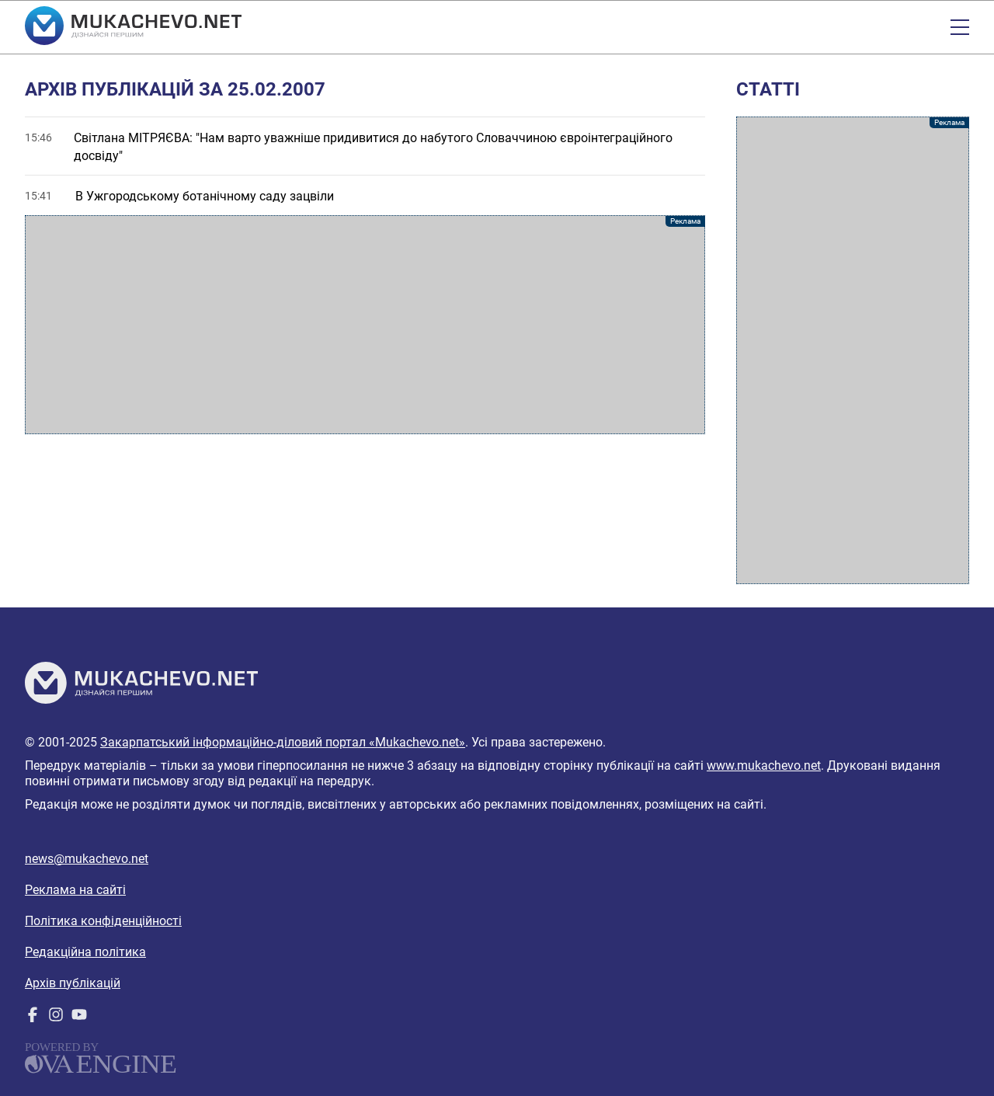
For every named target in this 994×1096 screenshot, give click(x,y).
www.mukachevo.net (764, 765)
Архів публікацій (72, 983)
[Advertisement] (365, 324)
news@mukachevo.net (86, 858)
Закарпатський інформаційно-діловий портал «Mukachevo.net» (282, 742)
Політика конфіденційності (103, 920)
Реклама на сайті (75, 889)
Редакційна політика (85, 952)
